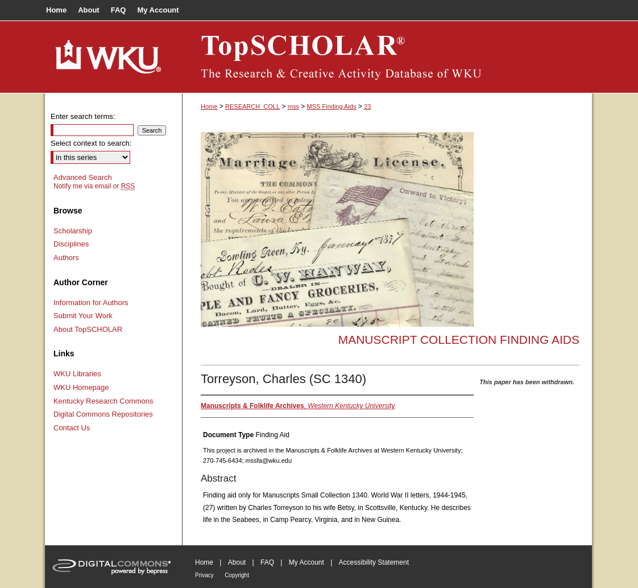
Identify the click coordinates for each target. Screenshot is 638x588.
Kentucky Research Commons (103, 401)
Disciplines (71, 244)
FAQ (267, 562)
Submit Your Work (83, 315)
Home (209, 106)
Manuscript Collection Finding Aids (458, 339)
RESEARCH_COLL (252, 106)
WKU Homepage (81, 387)
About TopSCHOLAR (87, 329)
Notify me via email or (94, 186)
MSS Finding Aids (332, 106)
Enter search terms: (83, 116)
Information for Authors (91, 302)
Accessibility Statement (374, 562)
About (237, 562)
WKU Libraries (77, 373)
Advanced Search (82, 177)
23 (367, 106)
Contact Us (71, 427)
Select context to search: (91, 143)
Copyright (237, 575)
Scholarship (72, 231)
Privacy (204, 575)
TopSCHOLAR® (387, 57)
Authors (66, 257)
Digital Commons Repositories (103, 414)
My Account (306, 562)
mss (293, 106)
